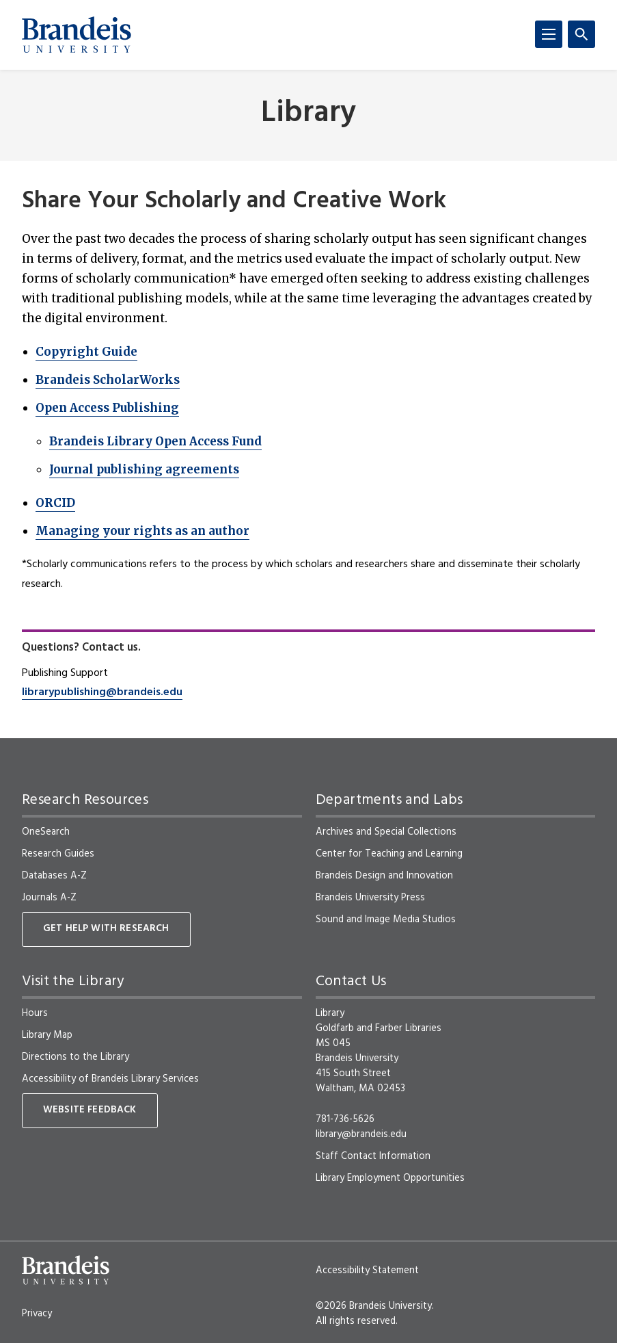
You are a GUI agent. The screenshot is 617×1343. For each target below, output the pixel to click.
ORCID (55, 502)
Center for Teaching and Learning (389, 854)
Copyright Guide (86, 351)
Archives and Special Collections (386, 832)
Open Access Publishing (107, 407)
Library (308, 114)
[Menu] (548, 34)
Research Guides (58, 854)
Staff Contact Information (373, 1156)
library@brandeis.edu (361, 1134)
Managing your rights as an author (142, 530)
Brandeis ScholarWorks (108, 379)
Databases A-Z (54, 876)
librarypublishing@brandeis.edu (102, 692)
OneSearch (46, 832)
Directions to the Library (75, 1057)
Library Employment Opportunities (390, 1178)
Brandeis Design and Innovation (384, 876)
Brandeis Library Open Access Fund (155, 441)
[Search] (581, 34)
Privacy (37, 1313)
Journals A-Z (49, 897)
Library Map (47, 1035)
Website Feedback (90, 1110)
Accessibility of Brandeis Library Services (110, 1079)
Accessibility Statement (367, 1270)
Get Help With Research (106, 929)
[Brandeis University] (76, 34)
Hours (35, 1013)
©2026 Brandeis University (374, 1306)
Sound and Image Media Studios (386, 919)
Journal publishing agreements (144, 469)
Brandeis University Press (370, 897)
